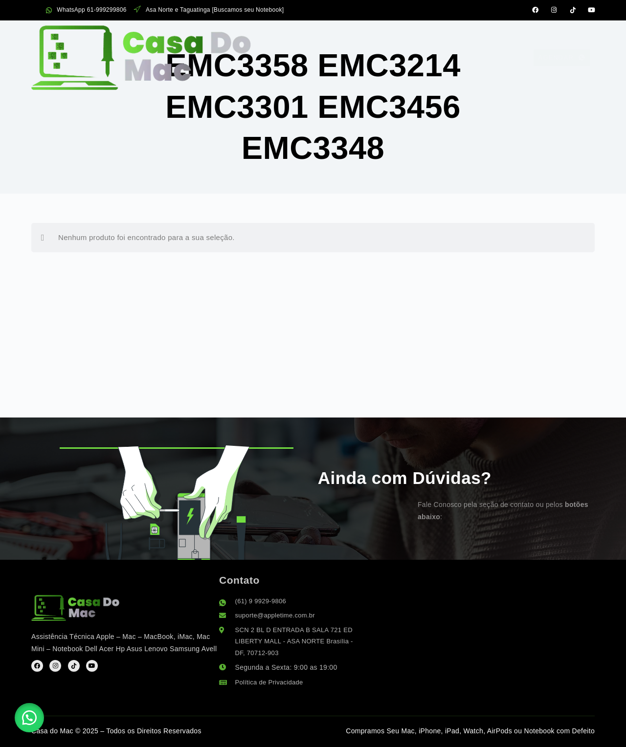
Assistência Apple (184, 38)
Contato (494, 38)
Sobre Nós (339, 38)
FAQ (391, 38)
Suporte (437, 38)
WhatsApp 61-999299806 (86, 10)
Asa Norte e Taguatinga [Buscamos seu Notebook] (209, 10)
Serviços (271, 37)
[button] (34, 712)
